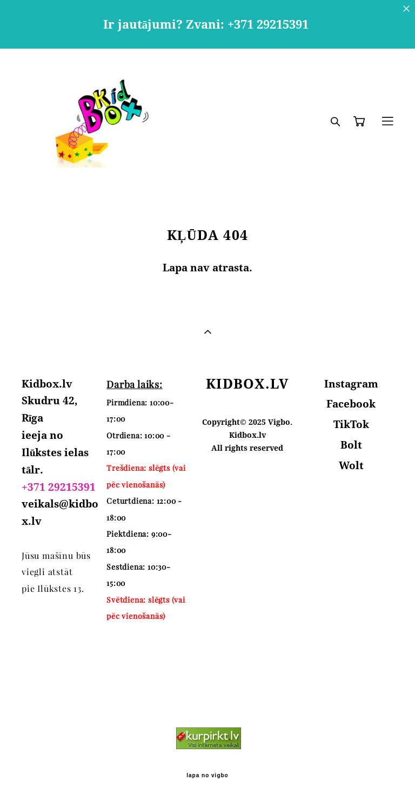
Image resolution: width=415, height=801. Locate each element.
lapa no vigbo (207, 775)
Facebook (351, 404)
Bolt (351, 445)
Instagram (351, 384)
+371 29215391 (59, 487)
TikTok (351, 424)
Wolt (351, 465)
